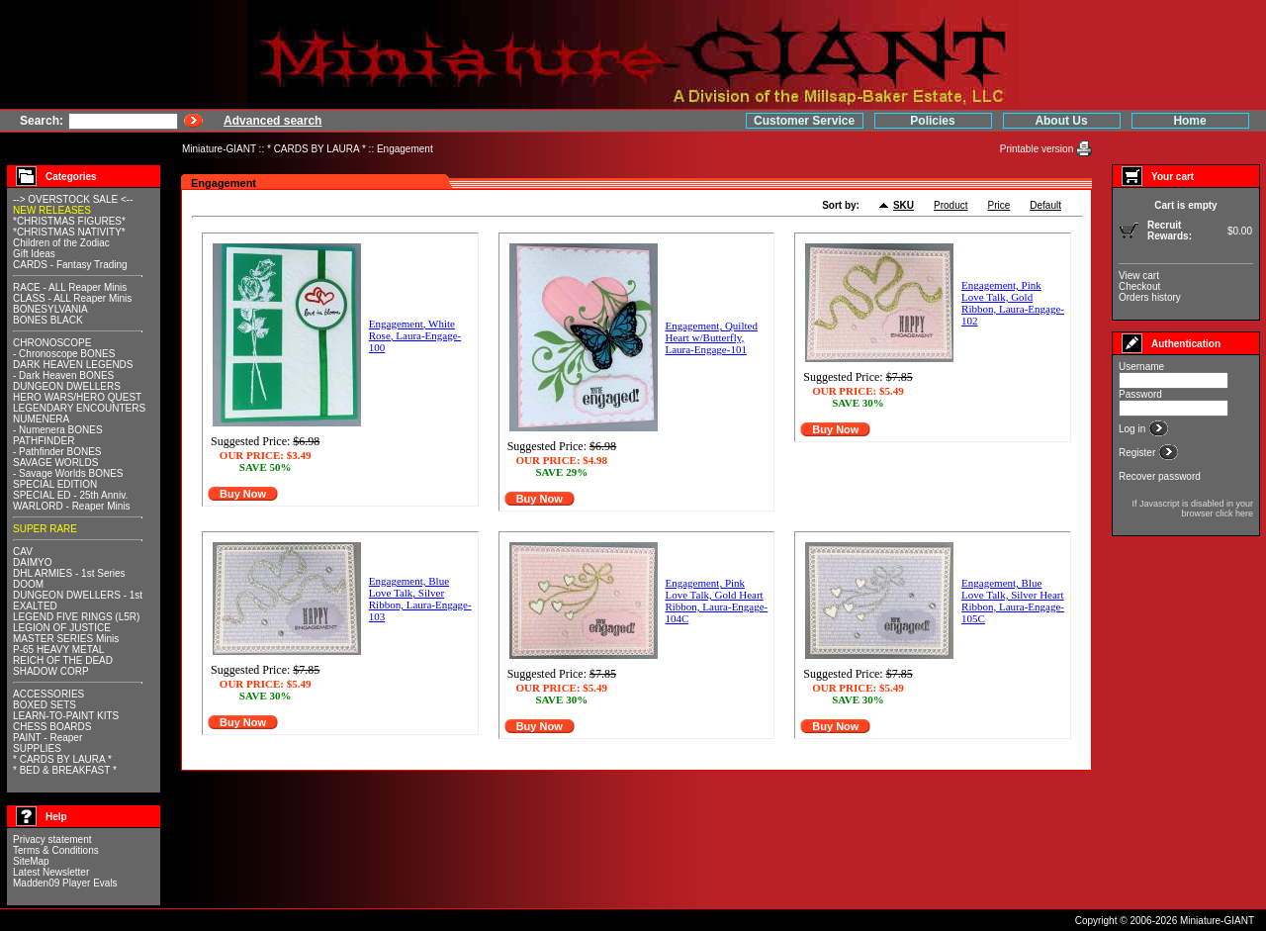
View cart (1139, 275)
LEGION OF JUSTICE (62, 627)
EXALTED (35, 606)
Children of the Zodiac (61, 242)
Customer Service (804, 121)
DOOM (28, 584)
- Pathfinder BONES (57, 451)
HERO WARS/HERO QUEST (77, 397)
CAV (23, 551)
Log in (1133, 428)
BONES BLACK (48, 320)
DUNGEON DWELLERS (67, 386)
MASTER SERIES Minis (66, 638)
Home (1189, 121)
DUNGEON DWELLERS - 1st (77, 595)
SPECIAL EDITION (55, 484)
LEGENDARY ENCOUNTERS (79, 408)
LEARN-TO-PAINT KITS (66, 715)
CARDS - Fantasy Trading (70, 264)
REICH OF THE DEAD (63, 660)
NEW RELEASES (52, 210)
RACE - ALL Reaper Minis (70, 287)
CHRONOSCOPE (52, 342)
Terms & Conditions (56, 850)
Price (999, 205)
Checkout (1139, 286)
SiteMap (31, 861)
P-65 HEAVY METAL (58, 649)
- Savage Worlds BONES (68, 473)
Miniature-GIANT (219, 148)
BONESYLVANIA (50, 309)
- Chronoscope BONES (64, 353)
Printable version (1038, 148)
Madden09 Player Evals (65, 883)
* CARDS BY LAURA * (316, 148)
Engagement (405, 148)
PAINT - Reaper (47, 737)
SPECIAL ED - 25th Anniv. (70, 495)
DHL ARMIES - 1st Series (69, 573)
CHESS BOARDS (52, 726)
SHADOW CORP (51, 671)
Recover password (1160, 476)
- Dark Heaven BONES (63, 375)
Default (1045, 205)
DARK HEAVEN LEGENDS (73, 364)
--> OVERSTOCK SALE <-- (73, 199)
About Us (1061, 121)
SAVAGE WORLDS (55, 462)
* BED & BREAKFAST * (65, 770)
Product (950, 205)
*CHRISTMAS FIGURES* (69, 221)
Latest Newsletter (51, 872)
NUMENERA (41, 419)
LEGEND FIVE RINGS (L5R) (76, 616)
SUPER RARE (45, 528)
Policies (932, 121)
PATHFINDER (43, 440)
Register (1138, 452)
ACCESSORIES (48, 694)
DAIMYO (32, 562)
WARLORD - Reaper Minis (72, 506)
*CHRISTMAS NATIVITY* (69, 232)
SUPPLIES (37, 748)
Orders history (1150, 297)
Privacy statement (52, 839)
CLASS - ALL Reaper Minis (72, 298)
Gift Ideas (34, 253)
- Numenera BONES (58, 429)
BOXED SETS (44, 704)
